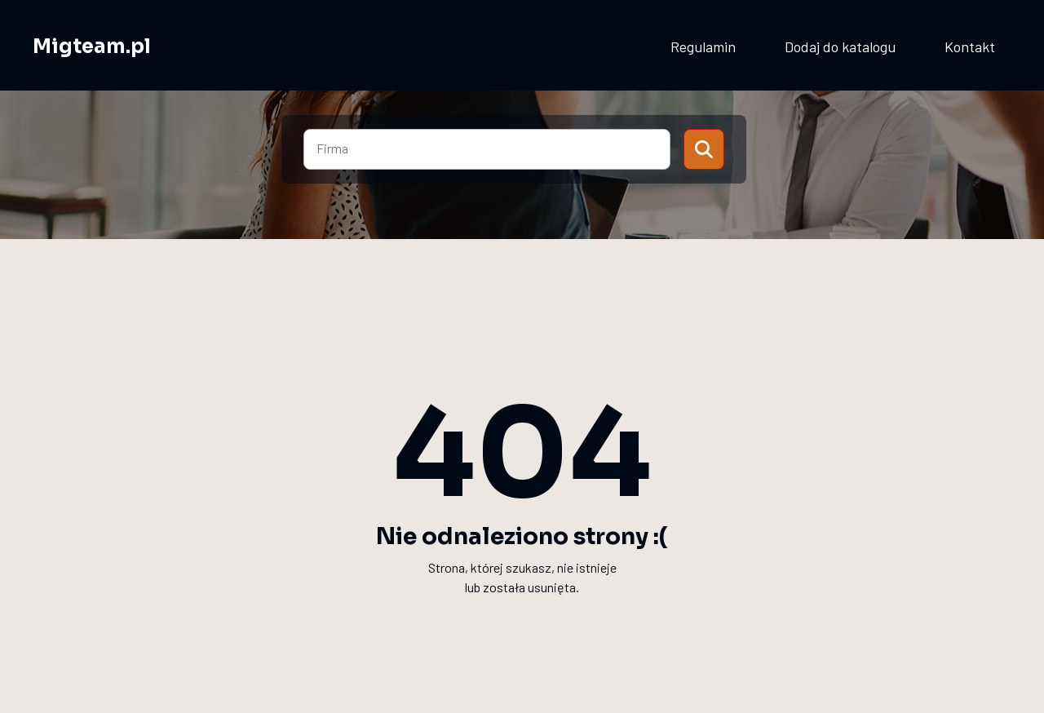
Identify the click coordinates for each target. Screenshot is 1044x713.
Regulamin (703, 46)
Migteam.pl (92, 46)
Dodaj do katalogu (840, 46)
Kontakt (969, 46)
